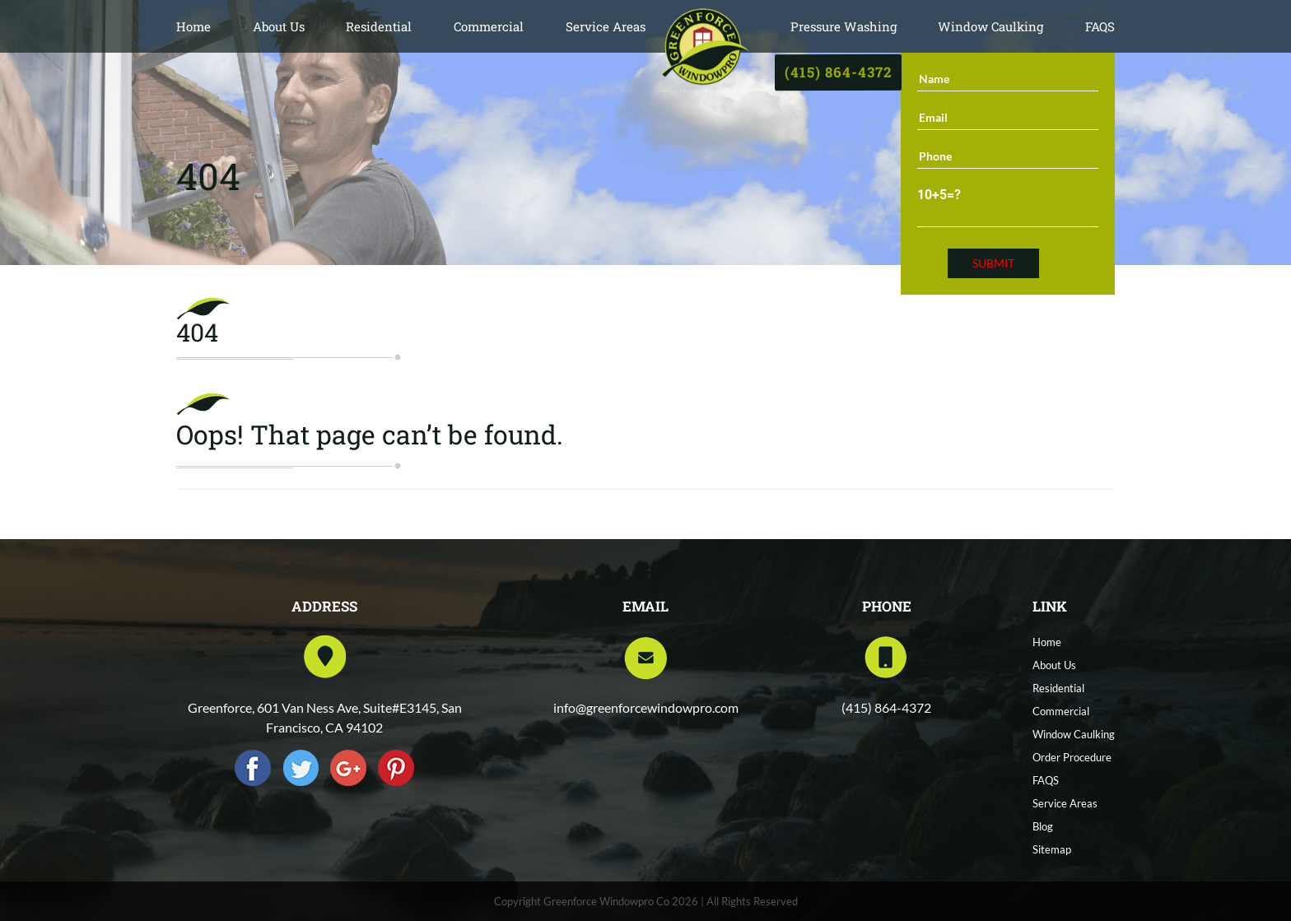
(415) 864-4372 (838, 71)
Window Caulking (990, 26)
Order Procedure (1072, 757)
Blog (1042, 826)
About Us (279, 26)
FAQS (1100, 26)
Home (193, 26)
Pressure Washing (843, 26)
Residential (379, 26)
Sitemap (1051, 849)
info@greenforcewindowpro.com (646, 707)
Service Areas (606, 26)
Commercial (489, 26)
